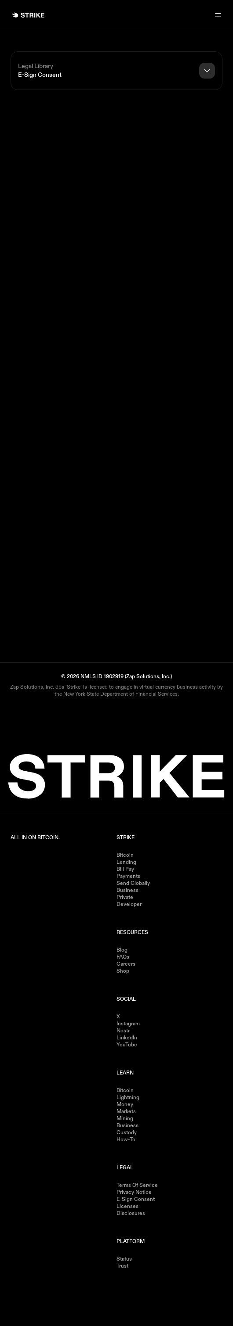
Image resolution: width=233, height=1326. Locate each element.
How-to (125, 1140)
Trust (122, 1266)
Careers (125, 964)
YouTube (126, 1045)
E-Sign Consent (135, 1199)
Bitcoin (125, 855)
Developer (129, 904)
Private (124, 897)
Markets (126, 1111)
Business (127, 890)
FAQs (122, 957)
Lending (126, 862)
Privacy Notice (134, 1192)
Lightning (127, 1097)
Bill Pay (125, 869)
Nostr (123, 1031)
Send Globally (133, 883)
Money (124, 1104)
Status (124, 1259)
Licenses (127, 1206)
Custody (126, 1133)
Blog (121, 950)
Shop (122, 971)
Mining (124, 1118)
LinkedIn (126, 1038)
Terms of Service (137, 1185)
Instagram (128, 1024)
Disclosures (130, 1213)
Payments (128, 876)
